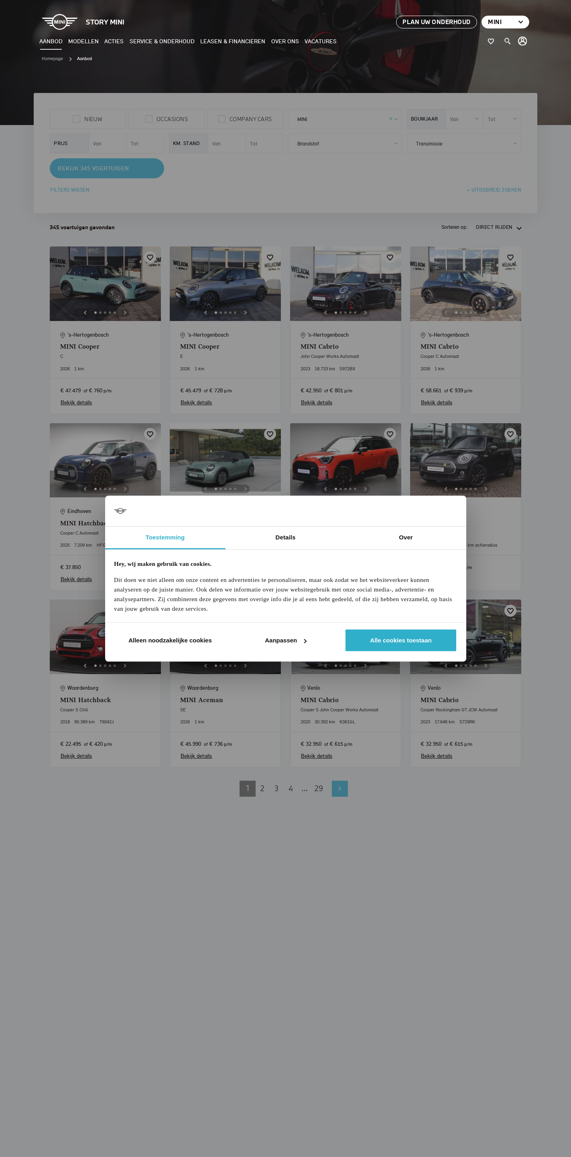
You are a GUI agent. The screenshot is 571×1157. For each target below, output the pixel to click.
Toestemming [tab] (165, 537)
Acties (114, 41)
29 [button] (319, 788)
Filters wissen (69, 190)
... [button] (305, 788)
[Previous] (85, 312)
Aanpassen (286, 640)
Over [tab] (406, 537)
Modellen (83, 41)
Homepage (52, 58)
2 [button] (262, 788)
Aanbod (51, 41)
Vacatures (321, 41)
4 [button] (291, 788)
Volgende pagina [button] (340, 789)
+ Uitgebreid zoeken (494, 190)
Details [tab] (286, 537)
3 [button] (276, 788)
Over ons (285, 41)
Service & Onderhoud (162, 41)
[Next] (125, 312)
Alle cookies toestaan (400, 640)
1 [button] (247, 788)
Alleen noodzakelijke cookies (170, 640)
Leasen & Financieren (232, 41)
